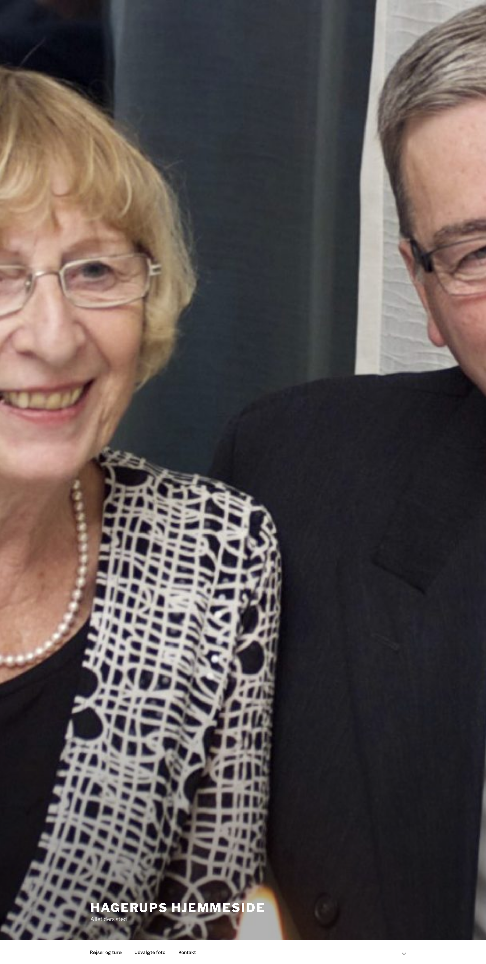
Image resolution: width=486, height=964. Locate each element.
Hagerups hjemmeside (177, 907)
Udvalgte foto (149, 952)
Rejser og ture (106, 952)
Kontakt (187, 952)
